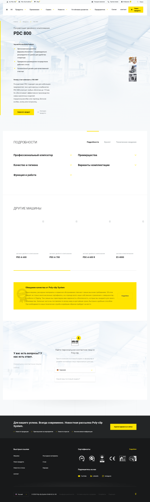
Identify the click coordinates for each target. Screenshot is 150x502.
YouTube (84, 476)
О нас (44, 462)
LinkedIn (95, 476)
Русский (20, 494)
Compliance (102, 494)
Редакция (112, 494)
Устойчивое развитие (80, 10)
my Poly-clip (11, 2)
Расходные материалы (50, 456)
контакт (123, 9)
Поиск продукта (19, 462)
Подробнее (125, 296)
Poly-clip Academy (25, 2)
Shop (36, 2)
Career (114, 9)
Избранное (126, 2)
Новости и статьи (19, 468)
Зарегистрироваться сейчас (123, 427)
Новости (61, 10)
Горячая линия (113, 2)
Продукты (19, 10)
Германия (61, 370)
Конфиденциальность (66, 494)
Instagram (108, 476)
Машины (16, 456)
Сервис (49, 10)
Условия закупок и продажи (86, 494)
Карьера (45, 468)
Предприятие (100, 10)
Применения (35, 10)
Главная (16, 22)
